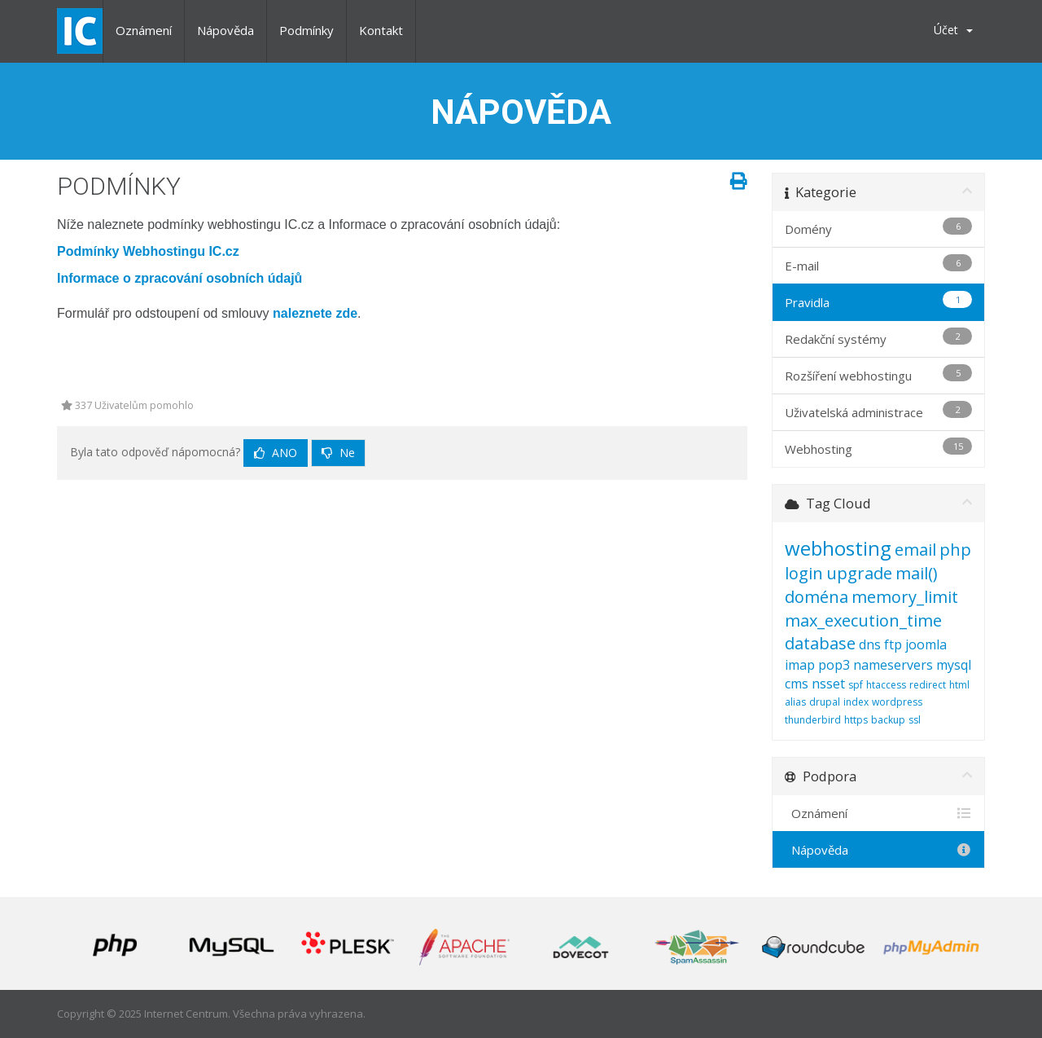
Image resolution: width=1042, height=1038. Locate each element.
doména (816, 597)
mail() (916, 573)
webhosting (838, 547)
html (959, 685)
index (856, 702)
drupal (824, 702)
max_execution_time (863, 620)
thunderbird (813, 720)
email (915, 550)
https (856, 720)
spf (855, 685)
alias (795, 702)
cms (796, 684)
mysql (953, 665)
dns (870, 644)
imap (800, 665)
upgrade (859, 573)
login (804, 573)
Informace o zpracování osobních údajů (179, 278)
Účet (953, 29)
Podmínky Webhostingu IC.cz (148, 251)
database (820, 643)
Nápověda (225, 30)
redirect (927, 685)
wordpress (897, 702)
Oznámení (144, 30)
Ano (275, 452)
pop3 (834, 665)
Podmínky (306, 30)
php (955, 550)
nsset (828, 684)
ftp (893, 644)
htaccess (886, 685)
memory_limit (905, 597)
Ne (338, 452)
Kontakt (381, 30)
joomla (926, 644)
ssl (914, 720)
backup (888, 720)
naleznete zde (315, 313)
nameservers (893, 665)
